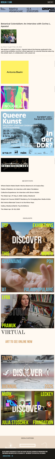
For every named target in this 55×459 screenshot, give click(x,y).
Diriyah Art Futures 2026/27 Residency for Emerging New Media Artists (26, 199)
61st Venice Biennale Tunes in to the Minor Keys (17, 202)
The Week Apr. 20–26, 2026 (10, 209)
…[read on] (31, 53)
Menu (50, 2)
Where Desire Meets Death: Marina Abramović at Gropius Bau (22, 186)
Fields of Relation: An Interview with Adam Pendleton (20, 189)
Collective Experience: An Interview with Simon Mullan (20, 192)
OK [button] (12, 456)
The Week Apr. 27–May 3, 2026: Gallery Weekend (18, 196)
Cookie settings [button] (6, 456)
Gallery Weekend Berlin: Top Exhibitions (15, 206)
